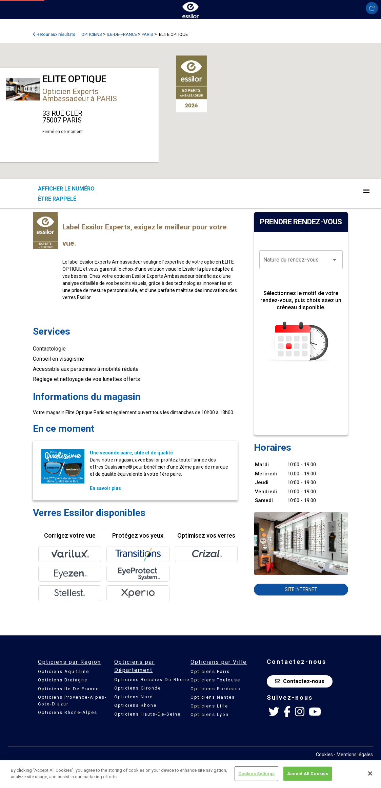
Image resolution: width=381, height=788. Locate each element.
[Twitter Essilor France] (274, 712)
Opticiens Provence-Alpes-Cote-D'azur (72, 700)
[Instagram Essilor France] (299, 712)
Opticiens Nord (133, 696)
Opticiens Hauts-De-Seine (147, 714)
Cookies (324, 754)
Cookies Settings (256, 773)
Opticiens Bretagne (62, 679)
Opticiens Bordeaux (215, 688)
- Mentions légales (353, 754)
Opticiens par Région (69, 662)
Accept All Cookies (307, 773)
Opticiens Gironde (137, 688)
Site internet (301, 589)
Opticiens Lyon (209, 714)
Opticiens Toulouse (215, 679)
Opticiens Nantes (212, 697)
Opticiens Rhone (135, 705)
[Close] (370, 773)
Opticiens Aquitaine (63, 671)
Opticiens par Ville (218, 662)
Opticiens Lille (209, 705)
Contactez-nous (299, 681)
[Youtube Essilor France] (315, 712)
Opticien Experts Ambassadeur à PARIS (79, 95)
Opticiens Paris (210, 671)
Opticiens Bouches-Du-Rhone (151, 679)
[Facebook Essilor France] (287, 712)
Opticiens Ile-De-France (68, 688)
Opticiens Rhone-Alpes (67, 712)
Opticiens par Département (134, 666)
